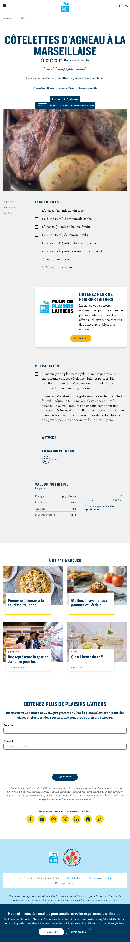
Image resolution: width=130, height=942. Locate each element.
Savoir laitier (74, 878)
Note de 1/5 (42, 60)
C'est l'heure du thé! (87, 657)
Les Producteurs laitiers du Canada (65, 7)
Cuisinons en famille (100, 878)
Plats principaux (76, 68)
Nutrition (8, 213)
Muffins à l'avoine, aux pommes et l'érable (89, 602)
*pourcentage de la (100, 508)
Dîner (60, 68)
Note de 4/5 (56, 60)
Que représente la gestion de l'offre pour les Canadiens (28, 662)
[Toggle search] (126, 5)
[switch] (65, 105)
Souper (49, 68)
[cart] (120, 5)
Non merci (78, 931)
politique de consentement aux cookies (32, 923)
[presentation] (65, 761)
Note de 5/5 (60, 60)
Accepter (51, 931)
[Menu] (4, 5)
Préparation (9, 207)
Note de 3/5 (51, 60)
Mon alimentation (65, 883)
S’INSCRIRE (81, 338)
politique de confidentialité (59, 799)
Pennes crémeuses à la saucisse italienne (26, 602)
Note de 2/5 (47, 60)
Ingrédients (9, 201)
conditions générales (114, 923)
